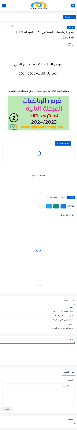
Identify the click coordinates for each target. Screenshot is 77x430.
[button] (63, 206)
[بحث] (4, 5)
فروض (71, 27)
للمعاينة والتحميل (38, 176)
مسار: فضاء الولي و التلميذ (62, 311)
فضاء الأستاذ (52, 197)
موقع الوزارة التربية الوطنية (62, 320)
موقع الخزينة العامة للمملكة (62, 328)
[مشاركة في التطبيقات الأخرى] (42, 206)
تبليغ (71, 324)
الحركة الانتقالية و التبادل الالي (61, 315)
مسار (71, 307)
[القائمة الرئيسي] (73, 5)
